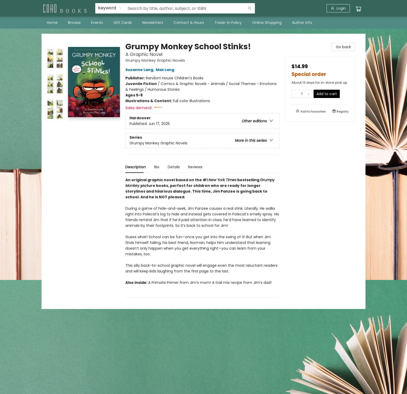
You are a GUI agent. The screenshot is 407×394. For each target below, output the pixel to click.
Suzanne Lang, (140, 69)
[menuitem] (52, 23)
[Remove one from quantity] (295, 94)
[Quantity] (302, 94)
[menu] (203, 23)
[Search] (250, 8)
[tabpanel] (202, 237)
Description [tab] (135, 167)
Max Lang (166, 69)
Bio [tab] (156, 167)
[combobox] (110, 8)
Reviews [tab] (195, 167)
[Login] (338, 8)
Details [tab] (174, 167)
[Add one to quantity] (309, 94)
